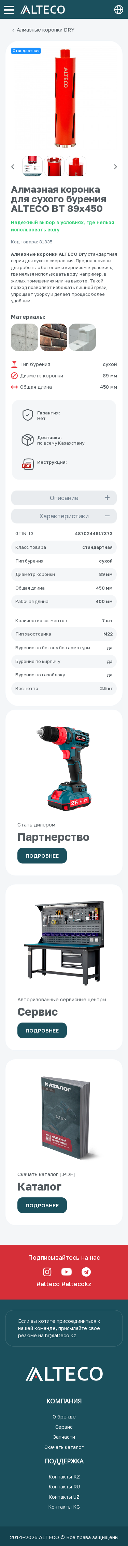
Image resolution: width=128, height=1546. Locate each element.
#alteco (48, 1284)
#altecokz (76, 1284)
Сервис (64, 1427)
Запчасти (64, 1437)
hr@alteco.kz (60, 1335)
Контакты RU (64, 1486)
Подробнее (42, 856)
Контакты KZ (64, 1476)
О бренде (64, 1417)
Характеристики (64, 516)
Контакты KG (64, 1507)
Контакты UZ (64, 1497)
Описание (64, 498)
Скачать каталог (64, 1447)
